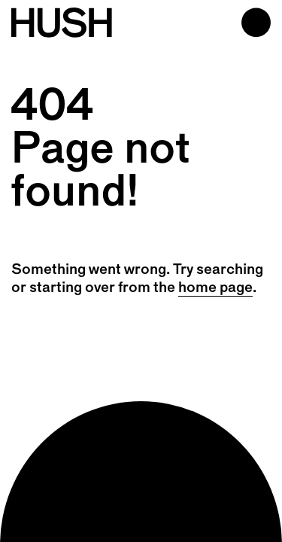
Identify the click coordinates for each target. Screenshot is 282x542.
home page (215, 288)
